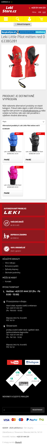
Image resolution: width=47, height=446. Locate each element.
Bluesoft (18, 442)
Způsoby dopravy (11, 269)
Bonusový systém (11, 266)
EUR (44, 12)
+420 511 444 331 (38, 8)
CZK (39, 12)
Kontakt (8, 282)
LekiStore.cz (5, 2)
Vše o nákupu (10, 263)
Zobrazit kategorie (23, 24)
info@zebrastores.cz (32, 111)
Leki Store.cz (9, 9)
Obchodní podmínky (12, 273)
